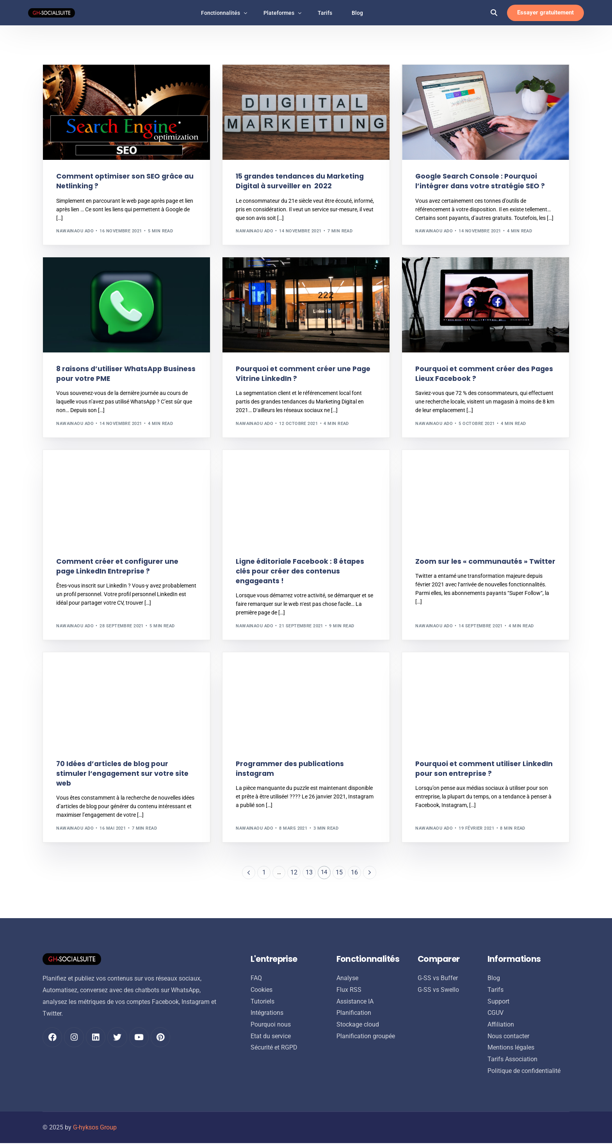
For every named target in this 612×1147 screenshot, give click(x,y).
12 (293, 874)
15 (339, 874)
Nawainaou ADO (75, 231)
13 (309, 874)
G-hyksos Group (95, 1131)
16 (354, 874)
